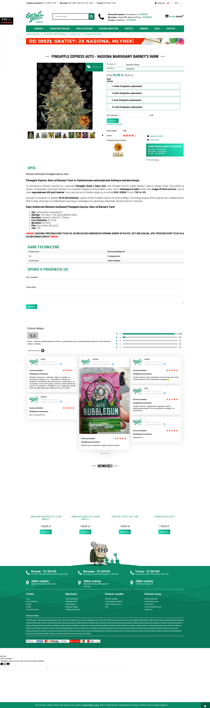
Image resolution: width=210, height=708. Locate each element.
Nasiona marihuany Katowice (172, 623)
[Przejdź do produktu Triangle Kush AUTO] (164, 499)
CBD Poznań (153, 620)
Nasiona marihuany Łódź (90, 623)
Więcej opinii (105, 453)
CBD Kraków (52, 620)
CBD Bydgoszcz (92, 620)
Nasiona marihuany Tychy (133, 631)
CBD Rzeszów (112, 620)
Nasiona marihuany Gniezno (138, 626)
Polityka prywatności (72, 609)
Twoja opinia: (31, 287)
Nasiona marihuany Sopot (158, 626)
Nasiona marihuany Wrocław (51, 623)
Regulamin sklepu (71, 607)
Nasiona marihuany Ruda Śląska (79, 634)
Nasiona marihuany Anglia (64, 628)
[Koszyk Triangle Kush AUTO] (164, 532)
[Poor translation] (6, 664)
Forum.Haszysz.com (151, 601)
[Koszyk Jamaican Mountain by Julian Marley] (46, 532)
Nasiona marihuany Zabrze (152, 631)
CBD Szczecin (81, 620)
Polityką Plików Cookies (90, 705)
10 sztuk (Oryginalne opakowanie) (127, 107)
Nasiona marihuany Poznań (109, 623)
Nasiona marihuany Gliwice (96, 631)
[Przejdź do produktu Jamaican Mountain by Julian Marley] (46, 499)
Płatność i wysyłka (111, 599)
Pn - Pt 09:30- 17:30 (41, 3)
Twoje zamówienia (71, 599)
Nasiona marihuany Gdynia (56, 626)
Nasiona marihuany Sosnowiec (36, 631)
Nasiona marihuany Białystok (36, 626)
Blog (106, 607)
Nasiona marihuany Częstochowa (77, 626)
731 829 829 (142, 14)
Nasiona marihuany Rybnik (39, 634)
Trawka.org (148, 609)
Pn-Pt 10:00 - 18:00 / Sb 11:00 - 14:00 (76, 3)
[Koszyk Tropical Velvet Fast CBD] (125, 532)
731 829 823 (147, 17)
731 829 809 (131, 20)
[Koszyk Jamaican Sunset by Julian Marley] (85, 532)
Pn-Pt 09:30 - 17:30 (106, 3)
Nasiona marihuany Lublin (107, 628)
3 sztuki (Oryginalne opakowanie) (127, 93)
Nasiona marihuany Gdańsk (129, 623)
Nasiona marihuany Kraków (71, 623)
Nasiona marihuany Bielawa (99, 626)
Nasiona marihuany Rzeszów (147, 628)
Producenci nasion (32, 609)
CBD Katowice (123, 620)
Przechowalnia (70, 604)
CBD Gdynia (133, 620)
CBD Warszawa (31, 620)
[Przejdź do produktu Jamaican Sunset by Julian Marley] (85, 499)
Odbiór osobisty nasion (113, 604)
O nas (28, 599)
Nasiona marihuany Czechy (45, 628)
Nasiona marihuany (151, 599)
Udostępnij (150, 160)
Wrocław (151, 149)
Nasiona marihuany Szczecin (167, 628)
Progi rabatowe (31, 601)
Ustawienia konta (71, 601)
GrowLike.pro (149, 604)
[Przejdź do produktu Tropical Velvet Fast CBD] (125, 499)
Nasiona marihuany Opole (58, 634)
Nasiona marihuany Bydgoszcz (150, 623)
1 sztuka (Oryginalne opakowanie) (127, 86)
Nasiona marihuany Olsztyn (57, 631)
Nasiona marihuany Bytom (119, 626)
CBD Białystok (143, 620)
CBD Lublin (62, 620)
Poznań (151, 154)
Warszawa (152, 151)
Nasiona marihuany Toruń (115, 631)
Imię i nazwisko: (32, 277)
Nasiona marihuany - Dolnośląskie (86, 628)
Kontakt (28, 604)
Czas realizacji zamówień (113, 601)
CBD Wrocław (42, 620)
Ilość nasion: (109, 80)
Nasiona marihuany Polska (168, 620)
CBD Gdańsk (71, 620)
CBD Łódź (103, 620)
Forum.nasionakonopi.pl (153, 607)
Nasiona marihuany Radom (127, 628)
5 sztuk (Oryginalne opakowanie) (126, 100)
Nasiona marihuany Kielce (76, 631)
